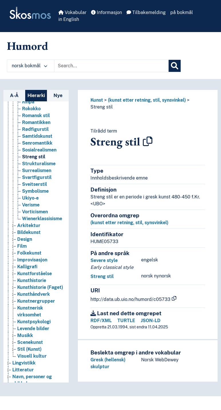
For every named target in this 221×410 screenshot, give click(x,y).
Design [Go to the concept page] (24, 245)
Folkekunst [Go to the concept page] (29, 259)
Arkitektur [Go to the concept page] (28, 231)
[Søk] (174, 66)
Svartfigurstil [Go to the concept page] (37, 183)
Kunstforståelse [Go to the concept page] (34, 280)
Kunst (96, 100)
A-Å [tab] (14, 95)
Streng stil (101, 107)
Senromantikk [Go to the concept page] (37, 149)
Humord (27, 45)
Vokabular (72, 12)
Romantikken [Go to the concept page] (36, 128)
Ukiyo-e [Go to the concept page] (30, 204)
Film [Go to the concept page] (22, 252)
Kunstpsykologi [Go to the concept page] (34, 328)
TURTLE (126, 320)
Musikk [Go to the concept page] (25, 341)
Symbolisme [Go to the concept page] (35, 197)
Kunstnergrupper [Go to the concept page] (36, 307)
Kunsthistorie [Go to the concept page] (31, 286)
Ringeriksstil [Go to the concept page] (35, 101)
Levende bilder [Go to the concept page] (33, 335)
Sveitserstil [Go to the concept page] (34, 190)
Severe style (104, 260)
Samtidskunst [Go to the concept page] (37, 142)
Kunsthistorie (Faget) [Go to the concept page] (40, 293)
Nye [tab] (58, 95)
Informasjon (106, 12)
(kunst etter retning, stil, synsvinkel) (147, 100)
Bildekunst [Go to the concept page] (29, 238)
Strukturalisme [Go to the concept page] (39, 170)
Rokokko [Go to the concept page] (31, 115)
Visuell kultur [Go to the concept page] (32, 362)
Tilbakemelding (146, 12)
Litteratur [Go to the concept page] (23, 376)
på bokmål (181, 12)
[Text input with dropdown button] (111, 66)
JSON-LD (151, 320)
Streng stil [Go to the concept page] (33, 163)
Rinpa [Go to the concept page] (28, 108)
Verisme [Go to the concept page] (31, 211)
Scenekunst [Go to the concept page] (30, 348)
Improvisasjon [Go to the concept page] (32, 266)
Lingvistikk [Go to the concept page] (23, 369)
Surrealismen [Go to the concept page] (36, 177)
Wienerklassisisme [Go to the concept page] (42, 225)
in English (68, 19)
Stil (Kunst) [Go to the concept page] (29, 355)
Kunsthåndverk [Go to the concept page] (33, 300)
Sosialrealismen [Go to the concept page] (39, 156)
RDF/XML (101, 320)
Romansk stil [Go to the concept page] (36, 122)
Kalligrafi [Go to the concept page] (27, 273)
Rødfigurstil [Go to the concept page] (35, 135)
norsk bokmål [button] (29, 65)
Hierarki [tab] (36, 95)
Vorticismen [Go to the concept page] (35, 218)
